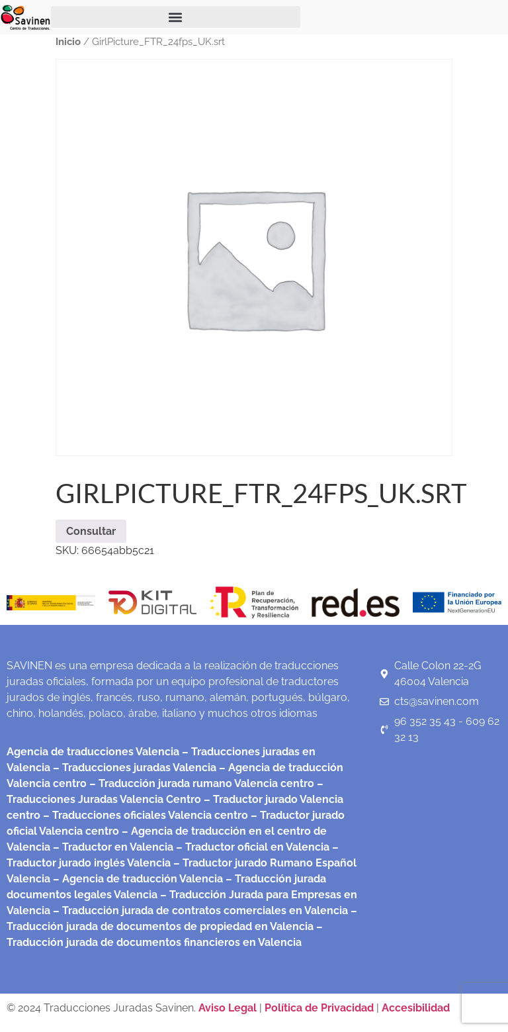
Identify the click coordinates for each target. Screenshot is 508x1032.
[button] (175, 17)
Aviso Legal (228, 1008)
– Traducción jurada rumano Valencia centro (200, 783)
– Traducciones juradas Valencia (133, 767)
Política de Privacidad (319, 1008)
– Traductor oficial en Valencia (252, 847)
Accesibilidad (416, 1008)
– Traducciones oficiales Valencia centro (144, 815)
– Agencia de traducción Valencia (136, 878)
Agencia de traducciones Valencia (93, 751)
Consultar (91, 531)
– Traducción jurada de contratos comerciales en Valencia (199, 910)
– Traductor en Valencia (111, 847)
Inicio (68, 41)
